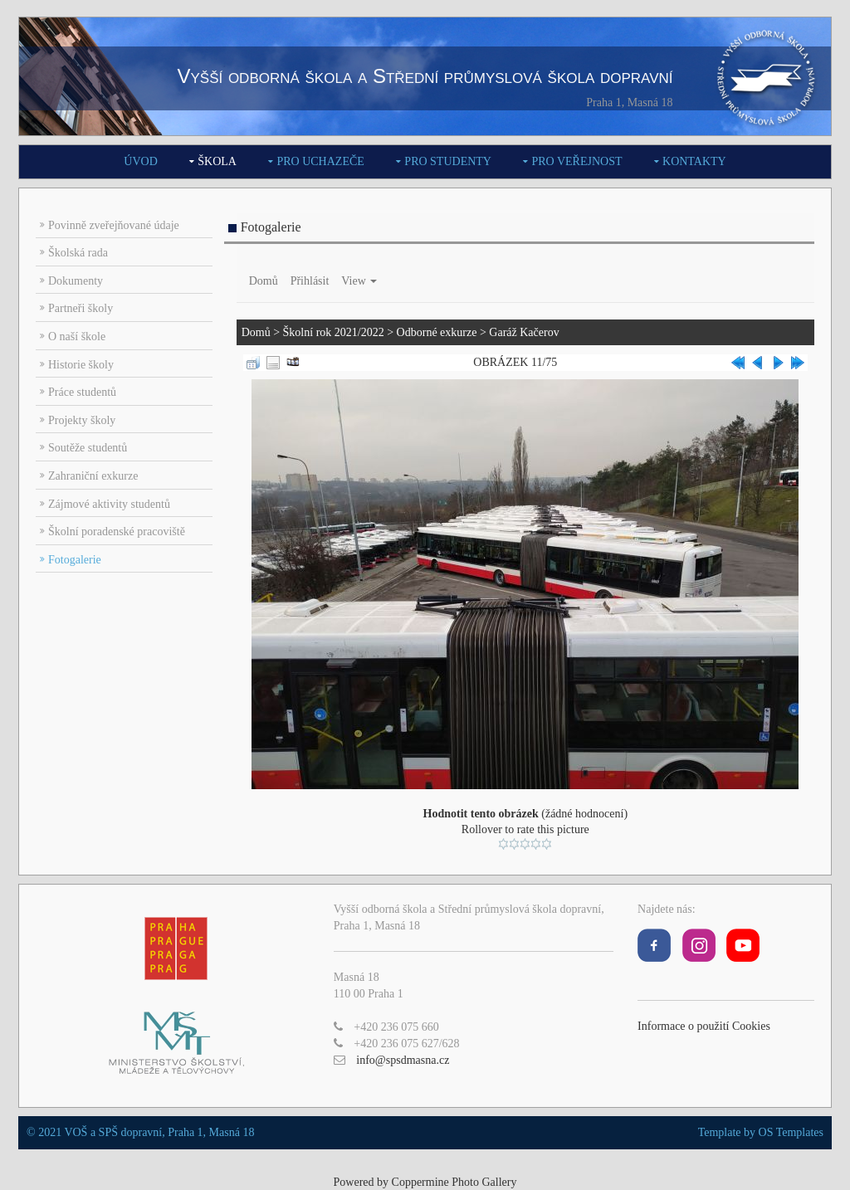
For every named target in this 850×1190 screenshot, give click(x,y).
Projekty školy (81, 420)
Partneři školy (80, 308)
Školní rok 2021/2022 (333, 332)
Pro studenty (447, 161)
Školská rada (78, 252)
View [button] (359, 281)
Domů (263, 281)
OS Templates (791, 1132)
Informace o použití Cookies (704, 1026)
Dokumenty (75, 281)
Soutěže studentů (87, 447)
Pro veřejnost (576, 161)
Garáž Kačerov (524, 332)
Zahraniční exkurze (93, 476)
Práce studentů (82, 392)
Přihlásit (310, 281)
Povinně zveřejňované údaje (113, 225)
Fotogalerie (74, 560)
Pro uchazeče (320, 161)
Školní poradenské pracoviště (116, 531)
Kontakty (694, 161)
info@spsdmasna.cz (402, 1060)
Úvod (140, 161)
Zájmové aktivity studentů (109, 504)
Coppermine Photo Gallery (454, 1182)
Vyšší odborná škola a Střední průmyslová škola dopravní (424, 76)
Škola (217, 161)
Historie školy (81, 364)
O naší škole (76, 336)
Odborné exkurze (437, 332)
